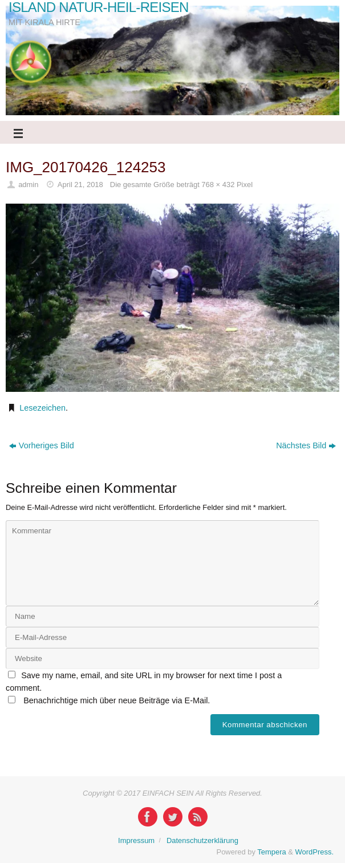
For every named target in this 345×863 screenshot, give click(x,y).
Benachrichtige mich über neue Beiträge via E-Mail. (116, 700)
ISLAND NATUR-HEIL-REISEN (99, 7)
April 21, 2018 (80, 184)
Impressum (136, 840)
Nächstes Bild (306, 445)
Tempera (271, 852)
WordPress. (314, 852)
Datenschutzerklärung (202, 840)
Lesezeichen (42, 407)
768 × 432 (217, 184)
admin (28, 184)
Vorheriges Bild (41, 445)
